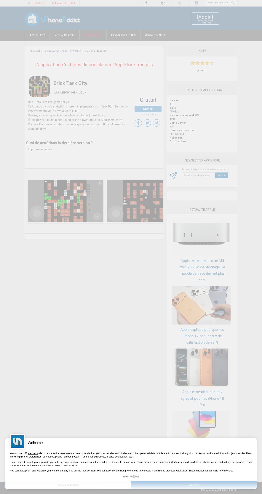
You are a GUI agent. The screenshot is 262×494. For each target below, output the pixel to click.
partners (33, 453)
